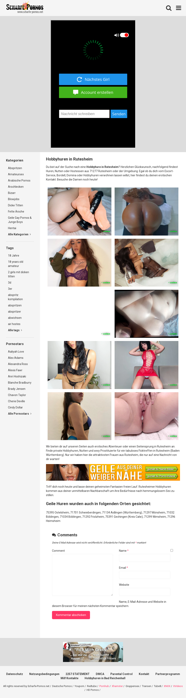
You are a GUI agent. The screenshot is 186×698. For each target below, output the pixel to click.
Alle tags (15, 330)
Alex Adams (15, 357)
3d (9, 282)
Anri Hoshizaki (17, 376)
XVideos (178, 686)
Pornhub (104, 686)
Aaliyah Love (16, 351)
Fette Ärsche (16, 211)
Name (124, 550)
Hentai (12, 228)
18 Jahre (13, 255)
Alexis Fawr (15, 370)
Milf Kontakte (69, 678)
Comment (58, 550)
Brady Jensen (16, 388)
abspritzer (14, 311)
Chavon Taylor (17, 395)
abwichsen (15, 317)
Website (124, 584)
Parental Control (121, 674)
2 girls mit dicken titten (18, 274)
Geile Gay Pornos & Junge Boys (20, 220)
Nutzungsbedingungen (44, 674)
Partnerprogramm (167, 674)
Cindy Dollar (15, 407)
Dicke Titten (15, 205)
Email (123, 567)
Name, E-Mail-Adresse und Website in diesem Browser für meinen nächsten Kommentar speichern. (109, 604)
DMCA (100, 674)
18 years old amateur (15, 264)
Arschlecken (16, 186)
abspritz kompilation (15, 297)
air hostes (14, 324)
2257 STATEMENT (78, 674)
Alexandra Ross (18, 364)
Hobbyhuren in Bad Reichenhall (105, 678)
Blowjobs (13, 199)
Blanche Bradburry (19, 382)
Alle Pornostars (19, 413)
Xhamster (117, 686)
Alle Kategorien (19, 234)
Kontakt (144, 674)
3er (10, 288)
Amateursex (16, 174)
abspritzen (15, 305)
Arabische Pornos (19, 180)
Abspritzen (15, 168)
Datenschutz (14, 674)
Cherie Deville (16, 401)
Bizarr (12, 193)
